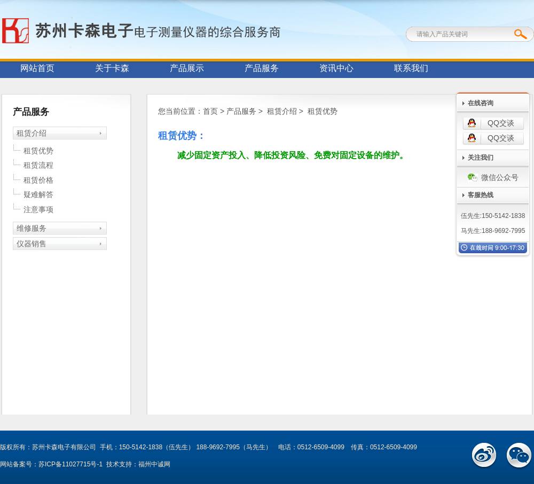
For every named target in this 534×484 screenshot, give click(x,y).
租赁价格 (38, 180)
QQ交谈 (501, 123)
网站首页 (37, 68)
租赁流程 (38, 165)
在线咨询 (480, 103)
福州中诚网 (154, 464)
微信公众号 (493, 177)
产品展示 (187, 68)
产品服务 (262, 68)
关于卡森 (112, 68)
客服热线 (480, 195)
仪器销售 (31, 243)
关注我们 (480, 157)
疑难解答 (38, 194)
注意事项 (38, 209)
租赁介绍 (31, 133)
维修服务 (31, 228)
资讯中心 (336, 68)
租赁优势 (38, 150)
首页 (210, 111)
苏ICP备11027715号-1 (70, 464)
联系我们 (411, 68)
